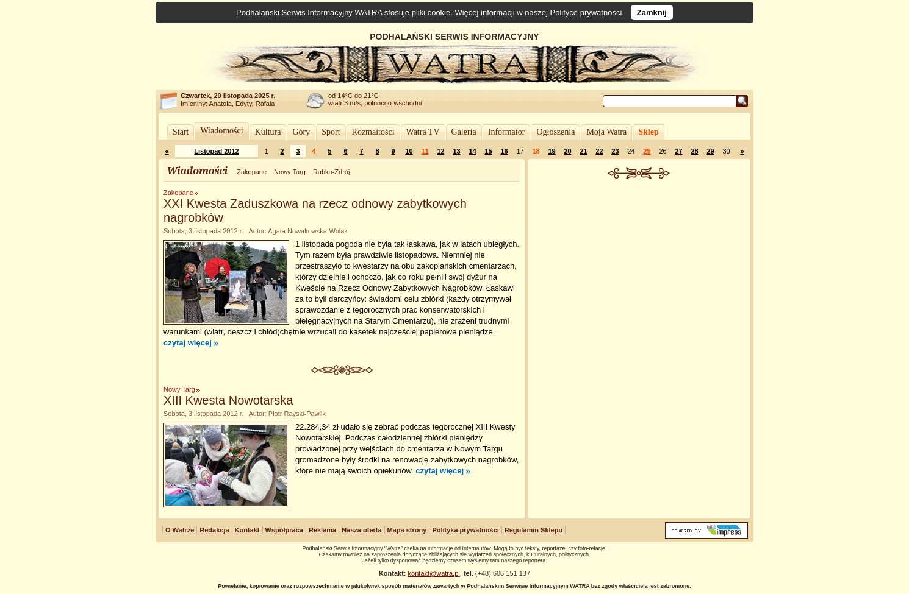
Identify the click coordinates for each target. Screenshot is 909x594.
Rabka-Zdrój (331, 171)
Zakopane (252, 171)
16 (504, 151)
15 (488, 151)
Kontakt (247, 530)
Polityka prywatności (465, 530)
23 (615, 151)
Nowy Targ (290, 171)
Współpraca (284, 530)
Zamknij (652, 12)
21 (583, 151)
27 (678, 151)
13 (456, 151)
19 (551, 151)
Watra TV (423, 131)
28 (694, 151)
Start (181, 131)
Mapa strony (407, 530)
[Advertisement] (639, 270)
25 (646, 151)
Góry (301, 131)
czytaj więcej (187, 342)
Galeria (463, 131)
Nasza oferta (361, 530)
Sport (331, 131)
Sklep (648, 131)
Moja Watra (606, 131)
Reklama (322, 530)
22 (599, 151)
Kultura (268, 131)
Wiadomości (221, 130)
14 (472, 151)
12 (440, 151)
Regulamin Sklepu (533, 530)
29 (710, 151)
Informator (506, 131)
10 (408, 151)
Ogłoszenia (555, 131)
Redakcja (214, 530)
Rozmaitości (373, 131)
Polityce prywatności (586, 12)
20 (567, 151)
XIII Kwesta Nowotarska (228, 400)
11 (424, 151)
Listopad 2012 (216, 151)
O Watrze (179, 530)
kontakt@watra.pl (434, 573)
